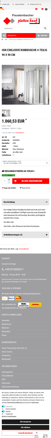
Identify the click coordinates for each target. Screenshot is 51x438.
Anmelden (6, 320)
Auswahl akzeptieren (25, 433)
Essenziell (9, 406)
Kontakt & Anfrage (9, 264)
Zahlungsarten (7, 372)
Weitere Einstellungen (9, 416)
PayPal (8, 411)
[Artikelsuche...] (24, 28)
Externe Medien (11, 409)
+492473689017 (13, 269)
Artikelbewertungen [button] (25, 234)
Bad (6, 39)
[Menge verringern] (9, 182)
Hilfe (4, 379)
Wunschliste (25, 188)
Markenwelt (6, 359)
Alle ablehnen (25, 427)
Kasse (4, 335)
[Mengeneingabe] (5, 181)
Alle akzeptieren (25, 422)
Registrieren (6, 324)
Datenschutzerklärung (10, 387)
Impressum (35, 402)
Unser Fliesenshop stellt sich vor (14, 348)
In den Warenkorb (28, 181)
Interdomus (6, 355)
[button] (36, 9)
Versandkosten (19, 133)
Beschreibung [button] (25, 202)
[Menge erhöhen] (9, 179)
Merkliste (5, 328)
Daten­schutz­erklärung (14, 402)
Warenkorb (6, 331)
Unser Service (7, 352)
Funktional (9, 414)
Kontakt (42, 35)
